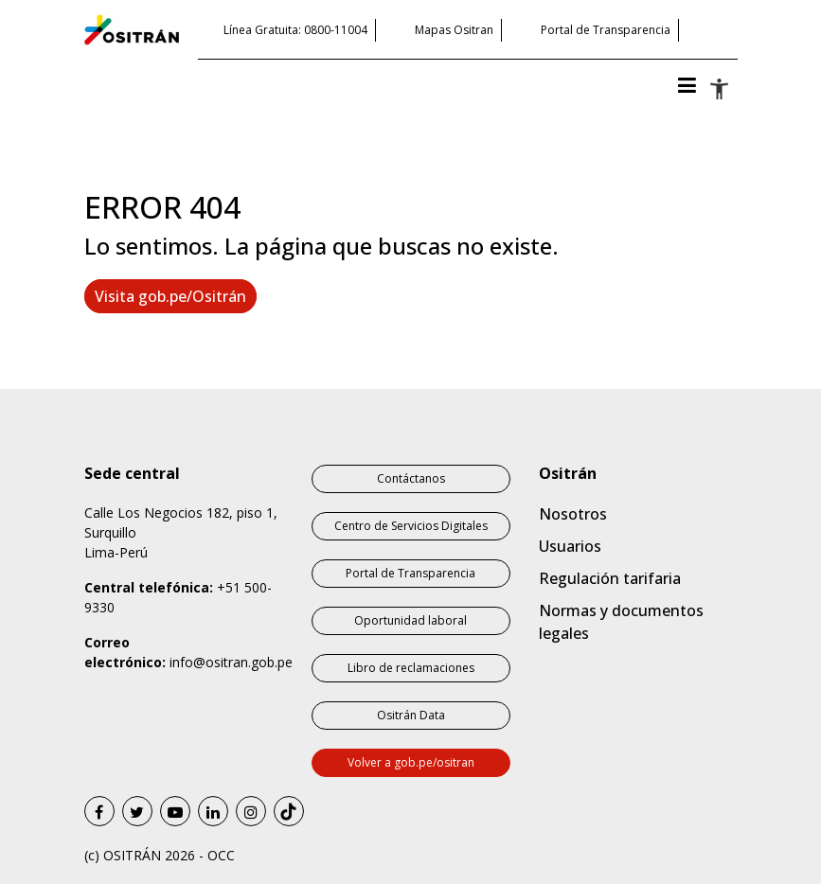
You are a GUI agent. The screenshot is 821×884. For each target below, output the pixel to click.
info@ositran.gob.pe (231, 662)
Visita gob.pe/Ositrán (170, 296)
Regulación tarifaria (610, 578)
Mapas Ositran (454, 30)
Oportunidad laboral (410, 620)
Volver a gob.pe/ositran (411, 762)
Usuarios (570, 546)
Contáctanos (411, 478)
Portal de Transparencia (605, 30)
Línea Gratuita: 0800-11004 (295, 30)
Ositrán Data (411, 715)
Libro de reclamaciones (411, 668)
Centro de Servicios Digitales (411, 526)
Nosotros (573, 514)
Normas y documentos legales (621, 622)
